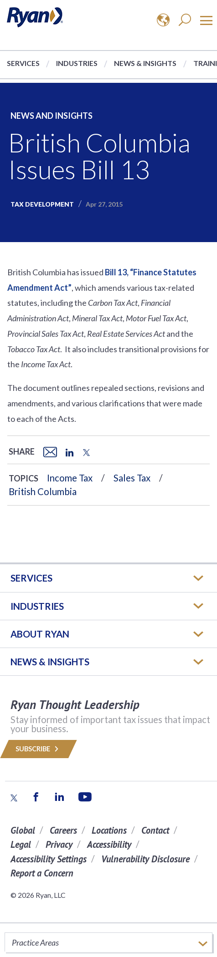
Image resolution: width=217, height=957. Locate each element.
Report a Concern (41, 873)
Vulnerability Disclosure (145, 859)
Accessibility (109, 844)
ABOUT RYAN (39, 633)
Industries (77, 63)
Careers (63, 830)
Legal (20, 844)
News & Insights (145, 63)
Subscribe (39, 749)
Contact (155, 830)
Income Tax (70, 477)
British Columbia (43, 491)
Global (22, 830)
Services (23, 63)
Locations (109, 830)
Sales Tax (132, 477)
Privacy (59, 844)
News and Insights (51, 116)
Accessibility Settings (48, 859)
